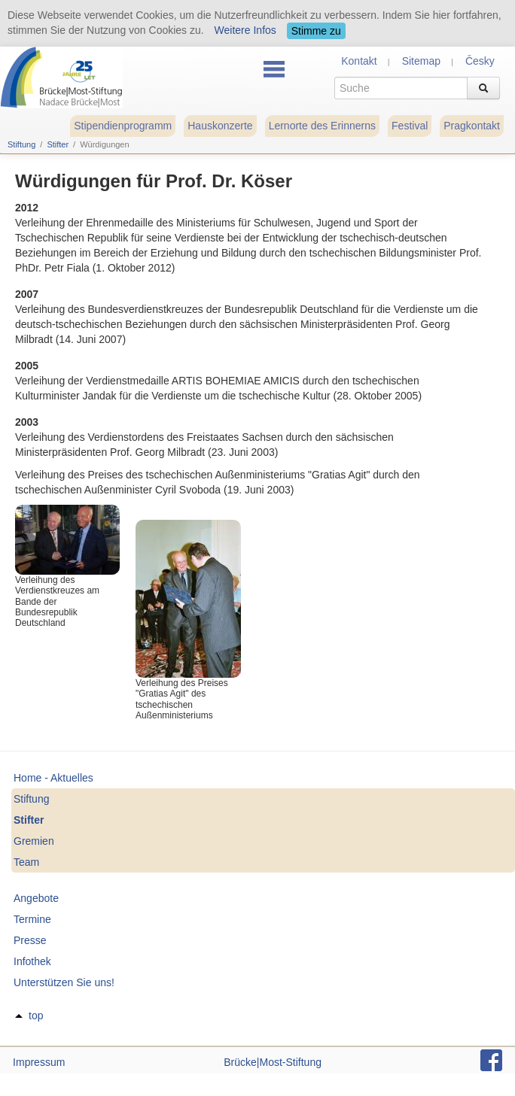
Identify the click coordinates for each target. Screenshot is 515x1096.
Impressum (39, 1062)
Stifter (58, 144)
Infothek (32, 961)
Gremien (34, 841)
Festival (410, 126)
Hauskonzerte (219, 126)
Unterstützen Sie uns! (64, 982)
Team (26, 862)
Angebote (36, 898)
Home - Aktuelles (53, 778)
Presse (30, 940)
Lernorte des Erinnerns (322, 126)
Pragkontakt (471, 126)
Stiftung (21, 144)
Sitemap (421, 61)
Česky (480, 61)
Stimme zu (316, 31)
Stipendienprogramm (123, 126)
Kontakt (358, 61)
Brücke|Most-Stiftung (272, 1062)
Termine (32, 919)
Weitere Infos (245, 30)
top (36, 1015)
